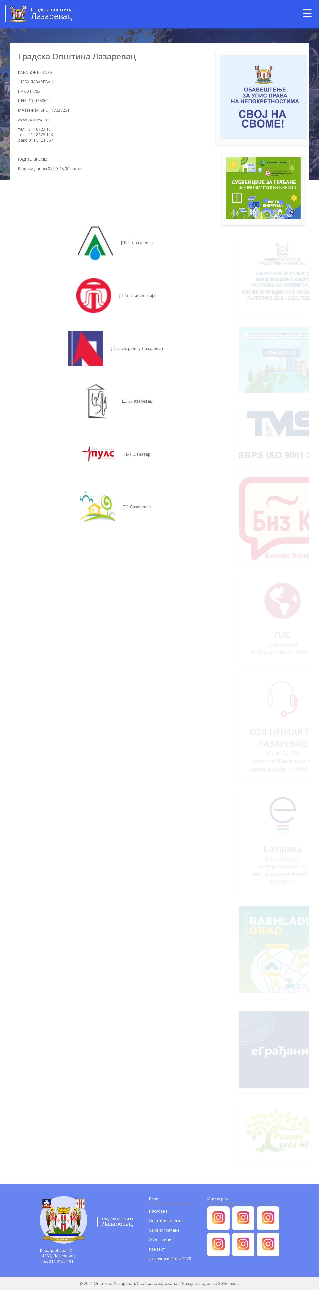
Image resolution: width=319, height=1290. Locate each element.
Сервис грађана (164, 1230)
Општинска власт (166, 1220)
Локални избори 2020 (170, 1258)
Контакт (157, 1249)
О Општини (160, 1239)
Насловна (158, 1211)
